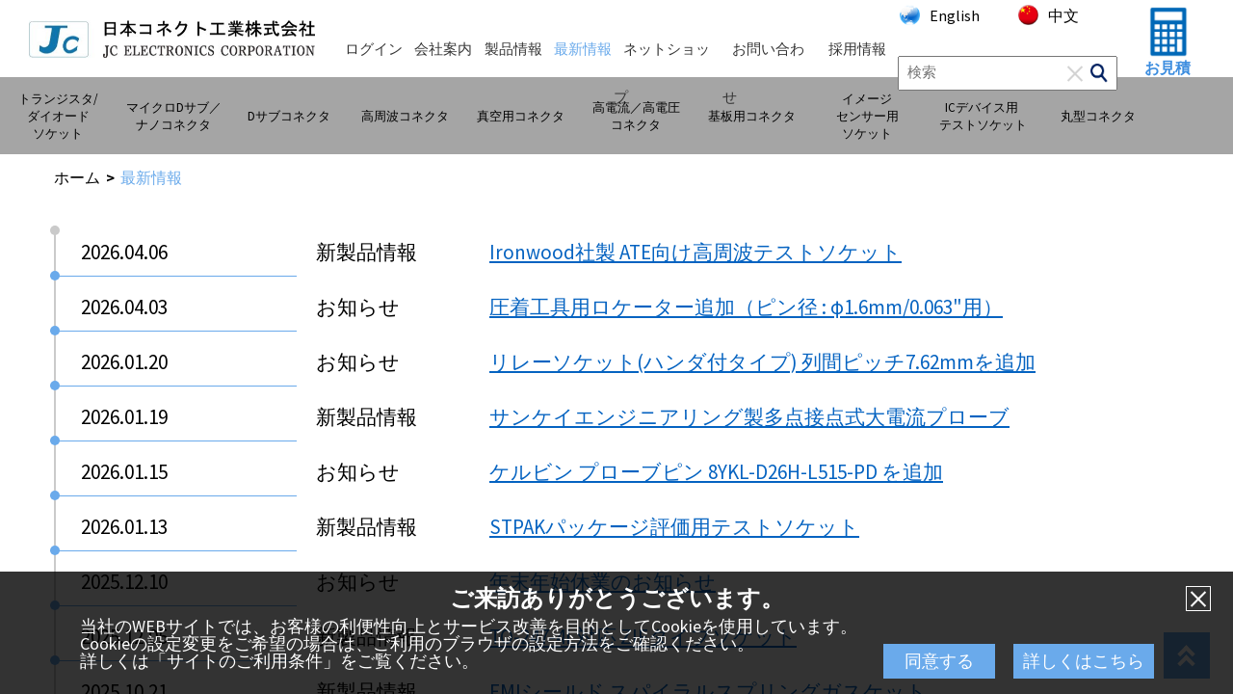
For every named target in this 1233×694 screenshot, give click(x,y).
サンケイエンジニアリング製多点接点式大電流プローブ (749, 417)
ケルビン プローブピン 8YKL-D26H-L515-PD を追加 (716, 472)
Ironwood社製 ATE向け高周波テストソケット (695, 252)
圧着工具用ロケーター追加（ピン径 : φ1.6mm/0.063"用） (746, 307)
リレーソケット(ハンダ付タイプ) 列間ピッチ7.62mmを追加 (762, 362)
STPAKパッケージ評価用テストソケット (674, 527)
